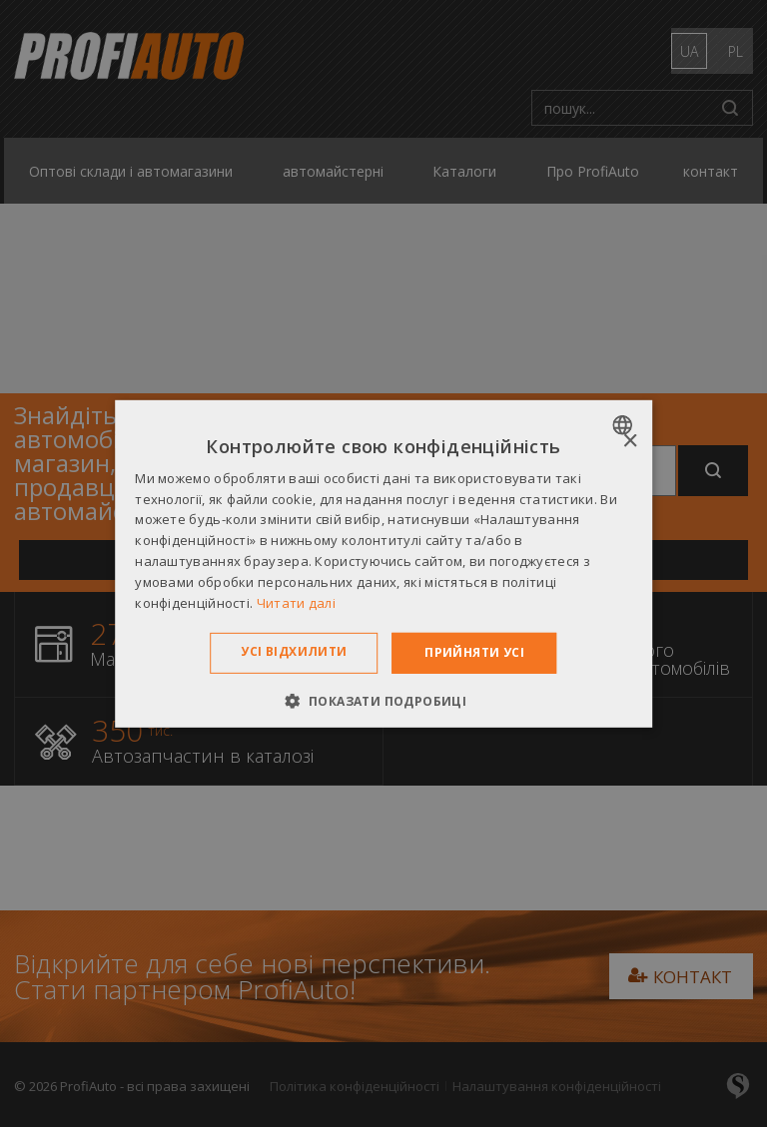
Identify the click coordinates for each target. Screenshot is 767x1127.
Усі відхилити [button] (294, 651)
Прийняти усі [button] (474, 652)
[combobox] (624, 424)
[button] (384, 701)
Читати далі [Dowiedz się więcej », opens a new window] (296, 602)
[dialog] (383, 563)
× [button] (629, 440)
